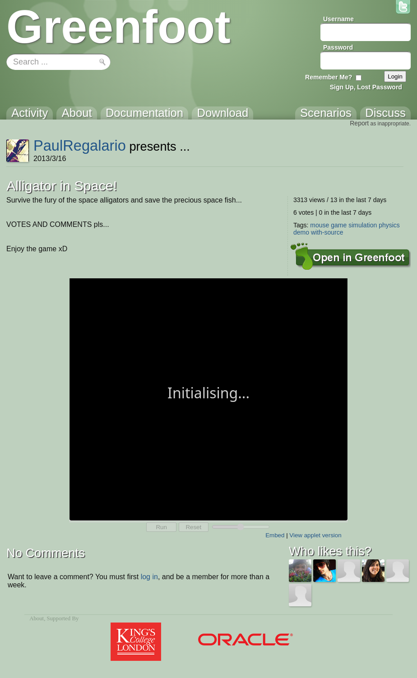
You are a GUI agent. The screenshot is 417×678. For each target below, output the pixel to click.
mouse (319, 225)
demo (301, 232)
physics (389, 225)
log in (149, 577)
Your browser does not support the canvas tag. (208, 398)
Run (161, 527)
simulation (362, 225)
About (36, 618)
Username (338, 19)
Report (359, 123)
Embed (274, 535)
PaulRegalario (79, 145)
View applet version (315, 535)
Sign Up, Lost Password (366, 87)
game (339, 225)
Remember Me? (328, 77)
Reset (193, 527)
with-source (327, 232)
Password (338, 47)
